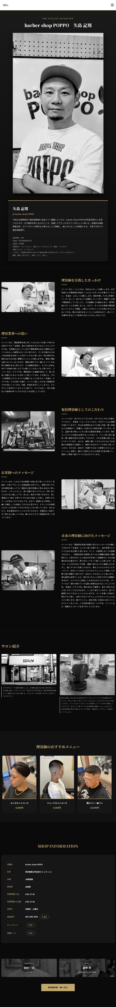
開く (31, 925)
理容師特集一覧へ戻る (58, 987)
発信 (44, 917)
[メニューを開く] (112, 5)
